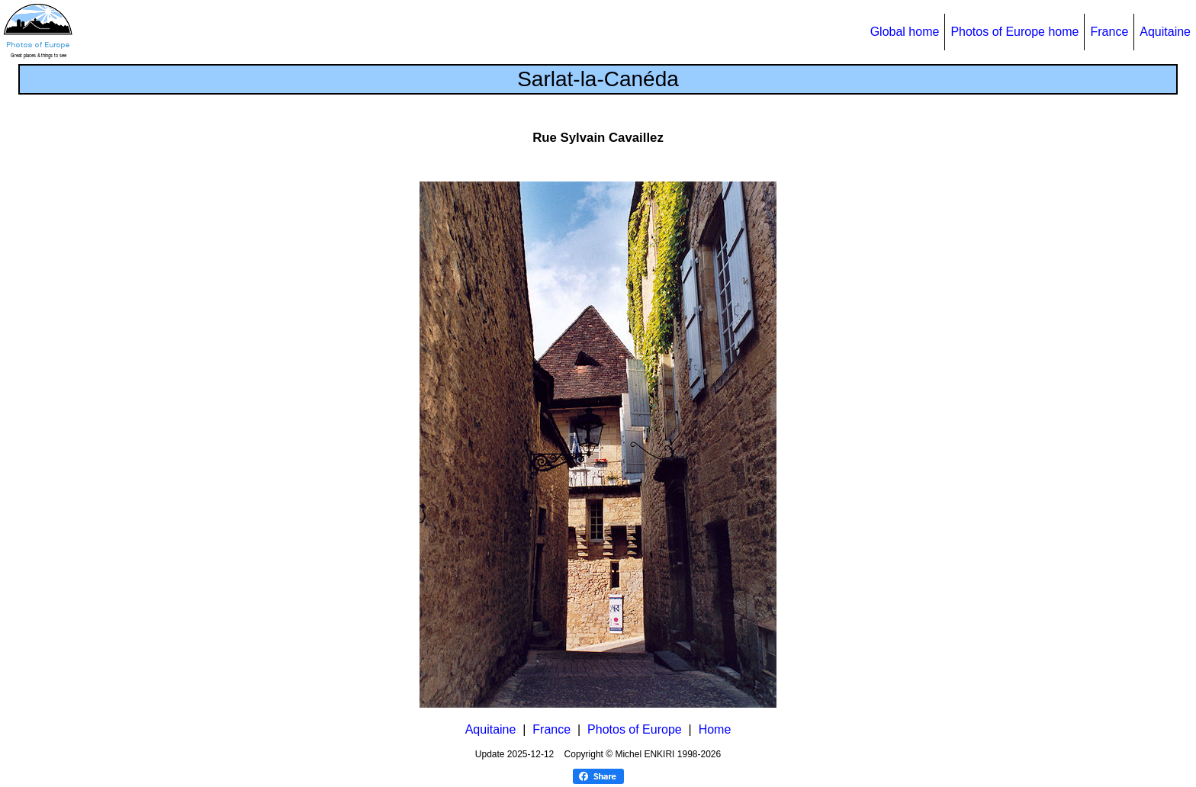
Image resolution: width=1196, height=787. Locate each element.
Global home (905, 31)
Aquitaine (1165, 31)
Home (715, 729)
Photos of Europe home (1014, 31)
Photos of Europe (634, 729)
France (1109, 31)
